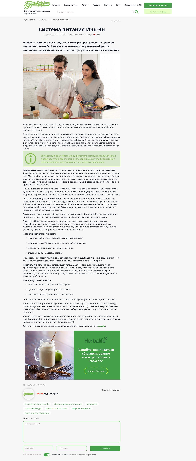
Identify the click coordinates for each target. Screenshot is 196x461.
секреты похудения (81, 408)
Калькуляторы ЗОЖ (133, 5)
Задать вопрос (158, 11)
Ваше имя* (30, 448)
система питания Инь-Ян (37, 404)
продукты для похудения (37, 413)
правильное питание (56, 408)
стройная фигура (33, 408)
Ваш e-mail (63, 448)
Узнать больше (96, 370)
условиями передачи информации (83, 455)
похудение (92, 404)
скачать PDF (115, 21)
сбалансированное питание (68, 404)
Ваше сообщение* (33, 424)
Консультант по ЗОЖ (158, 5)
